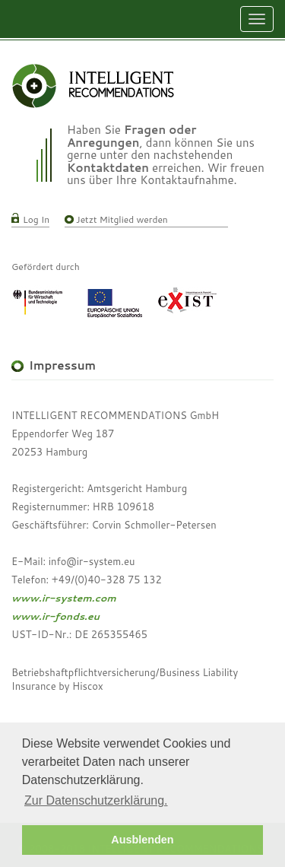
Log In (36, 219)
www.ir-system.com (63, 598)
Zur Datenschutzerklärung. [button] (96, 800)
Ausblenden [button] (142, 840)
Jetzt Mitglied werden (122, 219)
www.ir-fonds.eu (55, 616)
